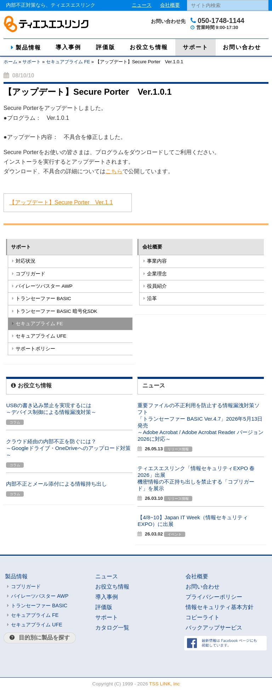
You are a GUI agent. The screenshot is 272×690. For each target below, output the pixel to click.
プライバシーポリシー (214, 597)
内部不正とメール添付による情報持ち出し (56, 484)
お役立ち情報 (149, 47)
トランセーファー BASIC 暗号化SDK (56, 311)
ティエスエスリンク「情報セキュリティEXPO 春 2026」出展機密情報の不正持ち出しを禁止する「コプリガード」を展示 (196, 478)
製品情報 (28, 48)
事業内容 (157, 261)
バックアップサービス (214, 628)
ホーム (10, 61)
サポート (195, 47)
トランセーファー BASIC (43, 298)
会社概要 (170, 5)
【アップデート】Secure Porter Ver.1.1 (61, 202)
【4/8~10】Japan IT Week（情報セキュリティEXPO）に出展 (192, 520)
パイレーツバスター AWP (44, 286)
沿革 (152, 298)
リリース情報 (178, 449)
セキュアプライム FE (68, 61)
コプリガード (30, 273)
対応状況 (25, 261)
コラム (15, 422)
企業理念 (157, 273)
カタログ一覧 (112, 628)
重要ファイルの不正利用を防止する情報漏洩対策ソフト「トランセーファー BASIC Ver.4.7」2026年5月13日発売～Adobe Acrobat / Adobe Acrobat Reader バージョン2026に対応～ (200, 422)
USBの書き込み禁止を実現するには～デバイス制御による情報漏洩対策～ (51, 408)
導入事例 (68, 47)
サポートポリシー (35, 348)
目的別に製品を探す (44, 638)
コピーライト (203, 617)
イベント (175, 534)
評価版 (105, 47)
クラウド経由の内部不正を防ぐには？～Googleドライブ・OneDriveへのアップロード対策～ (68, 448)
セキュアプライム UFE (41, 336)
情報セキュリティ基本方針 (220, 607)
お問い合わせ (242, 47)
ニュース (142, 5)
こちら (114, 171)
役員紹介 (157, 286)
